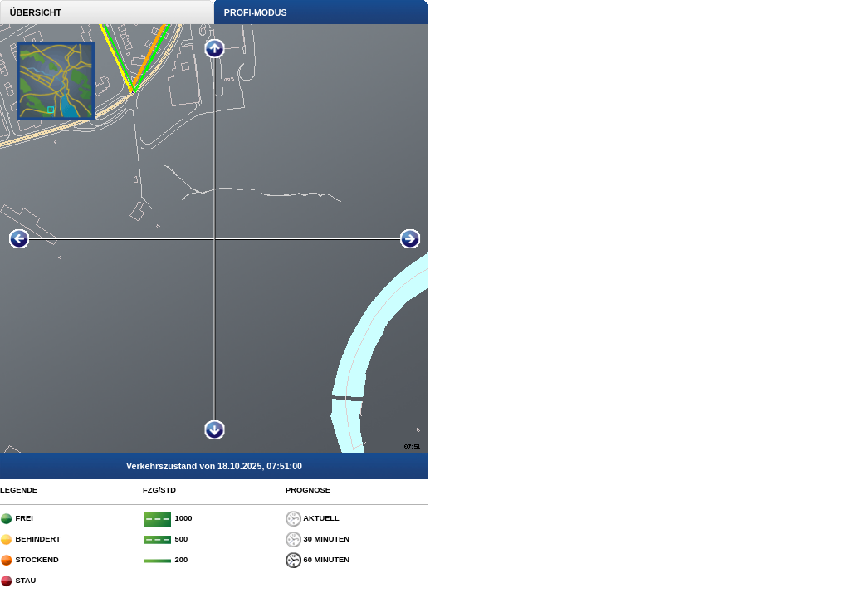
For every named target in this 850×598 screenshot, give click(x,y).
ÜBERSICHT (30, 12)
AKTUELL (313, 518)
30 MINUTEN (317, 539)
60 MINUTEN (317, 560)
